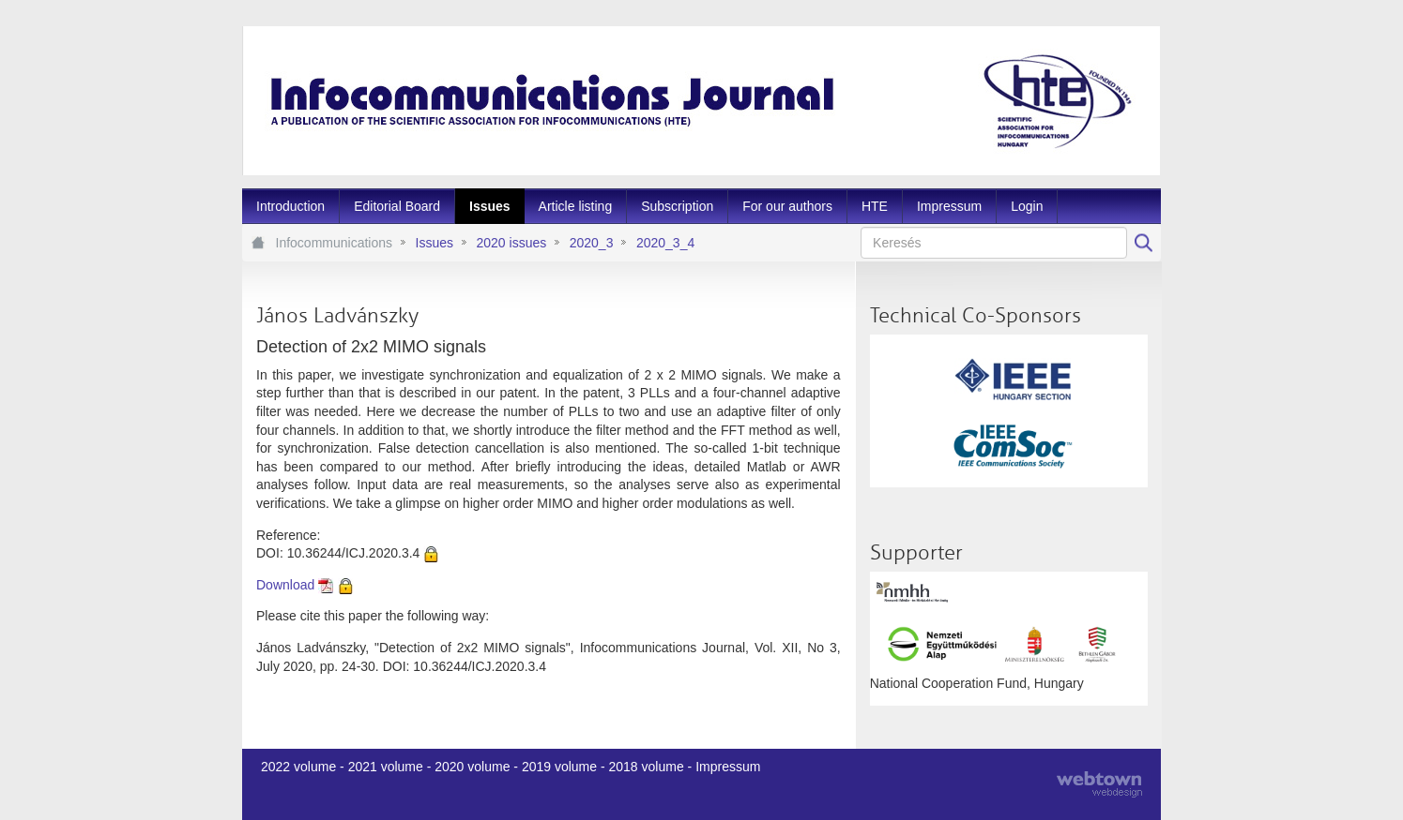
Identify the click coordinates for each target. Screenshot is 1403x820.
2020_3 (592, 242)
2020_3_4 (665, 242)
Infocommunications (334, 242)
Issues (434, 242)
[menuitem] (290, 206)
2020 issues (511, 242)
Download (285, 584)
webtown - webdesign (1099, 784)
